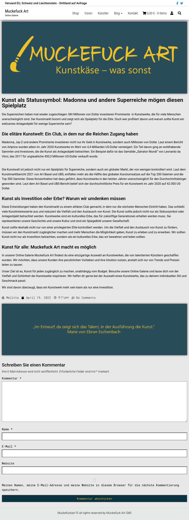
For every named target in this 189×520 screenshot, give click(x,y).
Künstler (103, 13)
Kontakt (133, 13)
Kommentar (11, 378)
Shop (75, 13)
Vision (88, 13)
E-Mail (9, 446)
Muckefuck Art (16, 11)
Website (8, 463)
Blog (118, 13)
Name (7, 429)
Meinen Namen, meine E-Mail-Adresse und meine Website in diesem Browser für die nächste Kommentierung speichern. (90, 487)
